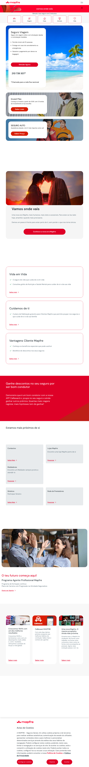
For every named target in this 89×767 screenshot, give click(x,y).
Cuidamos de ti (19, 308)
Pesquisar (50, 460)
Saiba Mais (11, 460)
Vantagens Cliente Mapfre (26, 340)
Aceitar (67, 762)
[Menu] (82, 2)
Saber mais (19, 109)
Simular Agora (24, 64)
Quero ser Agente (8, 590)
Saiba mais (13, 292)
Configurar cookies (25, 762)
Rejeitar (52, 762)
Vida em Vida (18, 274)
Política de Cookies (55, 753)
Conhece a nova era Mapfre (44, 232)
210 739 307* (19, 73)
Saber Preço (19, 134)
